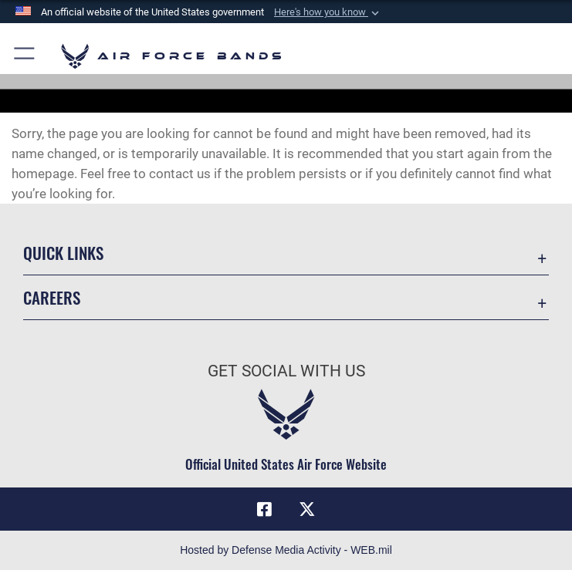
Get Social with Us (286, 371)
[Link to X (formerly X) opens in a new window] (307, 509)
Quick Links (63, 253)
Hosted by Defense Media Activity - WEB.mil (286, 550)
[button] (328, 12)
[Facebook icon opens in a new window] (264, 509)
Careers (51, 297)
